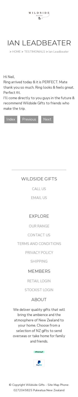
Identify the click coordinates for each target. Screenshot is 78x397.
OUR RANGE (39, 226)
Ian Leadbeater (59, 52)
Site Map (53, 385)
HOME (16, 52)
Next (47, 119)
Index (10, 119)
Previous (29, 119)
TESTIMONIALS (34, 52)
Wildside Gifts (35, 385)
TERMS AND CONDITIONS (39, 243)
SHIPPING (39, 261)
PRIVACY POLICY (39, 252)
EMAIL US (39, 197)
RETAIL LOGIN (39, 281)
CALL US (39, 189)
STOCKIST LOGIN (39, 290)
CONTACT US (39, 235)
